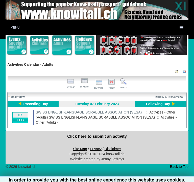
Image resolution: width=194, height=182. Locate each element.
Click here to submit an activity (97, 136)
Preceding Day (35, 104)
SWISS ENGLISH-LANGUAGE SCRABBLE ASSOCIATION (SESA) (89, 112)
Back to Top (179, 167)
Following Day (158, 104)
